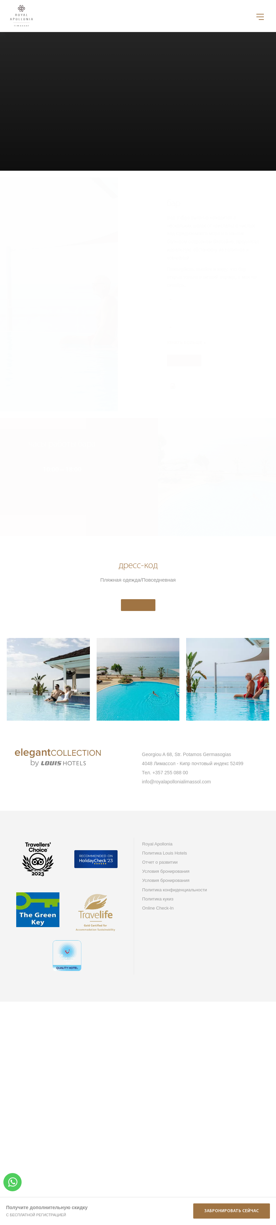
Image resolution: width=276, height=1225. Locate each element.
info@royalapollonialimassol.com (176, 781)
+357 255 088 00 (170, 772)
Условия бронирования (166, 871)
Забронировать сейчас (231, 1211)
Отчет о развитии (160, 862)
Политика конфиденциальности (174, 889)
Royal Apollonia (157, 843)
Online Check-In (158, 908)
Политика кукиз (157, 898)
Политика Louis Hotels (164, 853)
